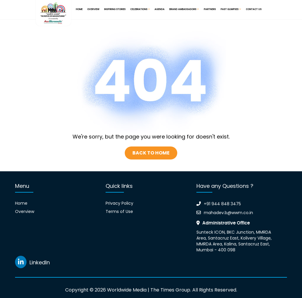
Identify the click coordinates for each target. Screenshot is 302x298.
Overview (93, 9)
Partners (210, 9)
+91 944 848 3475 (218, 204)
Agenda (160, 9)
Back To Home (151, 152)
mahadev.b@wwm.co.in (224, 213)
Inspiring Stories (115, 9)
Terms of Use (119, 211)
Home (79, 9)
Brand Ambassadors (184, 9)
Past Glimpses (231, 9)
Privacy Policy (119, 203)
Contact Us (254, 9)
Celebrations (140, 9)
